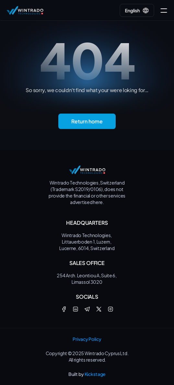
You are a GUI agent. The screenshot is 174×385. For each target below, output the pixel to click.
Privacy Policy (87, 339)
